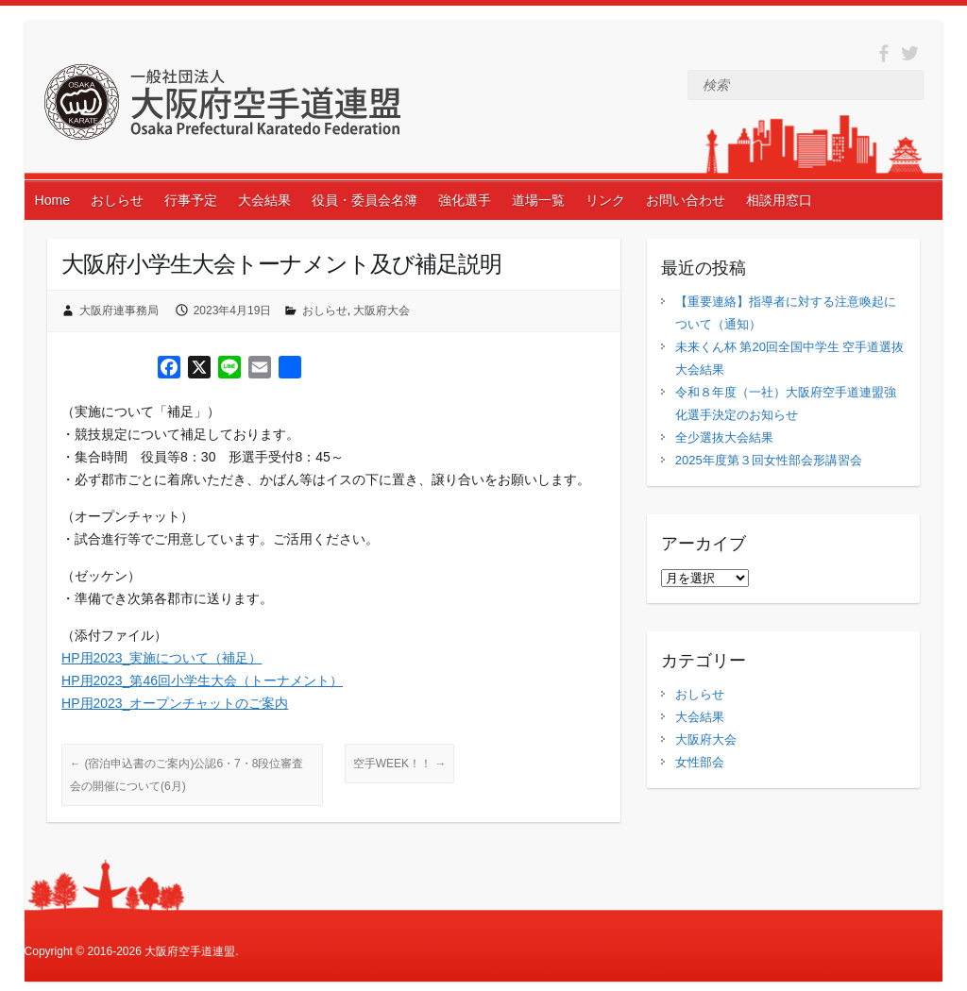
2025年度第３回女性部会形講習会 (768, 460)
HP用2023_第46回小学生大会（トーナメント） (202, 680)
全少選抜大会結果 (724, 437)
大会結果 (264, 200)
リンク (605, 200)
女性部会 (699, 762)
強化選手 (464, 200)
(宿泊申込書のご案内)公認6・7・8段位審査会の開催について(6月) (186, 775)
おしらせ (117, 200)
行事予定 (190, 200)
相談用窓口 (779, 200)
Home (52, 200)
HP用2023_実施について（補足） (161, 657)
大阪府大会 (381, 310)
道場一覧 (538, 200)
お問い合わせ (685, 200)
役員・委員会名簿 (364, 200)
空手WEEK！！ (400, 763)
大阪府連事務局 (119, 310)
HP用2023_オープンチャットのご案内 (174, 703)
